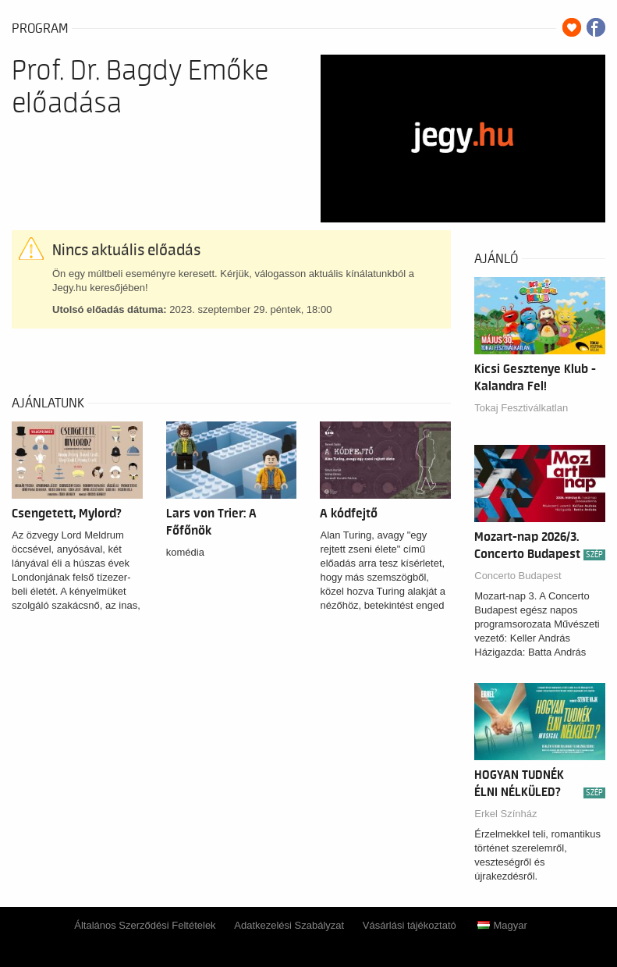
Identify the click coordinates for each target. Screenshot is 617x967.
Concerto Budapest (517, 575)
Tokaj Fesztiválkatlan (521, 408)
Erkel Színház (505, 813)
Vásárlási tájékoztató (409, 925)
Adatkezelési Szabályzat (289, 925)
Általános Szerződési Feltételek (144, 925)
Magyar (502, 925)
